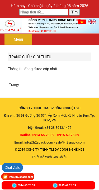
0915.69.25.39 (67, 185)
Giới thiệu (42, 57)
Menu (18, 39)
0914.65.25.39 (26, 185)
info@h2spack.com (21, 177)
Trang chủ (19, 57)
